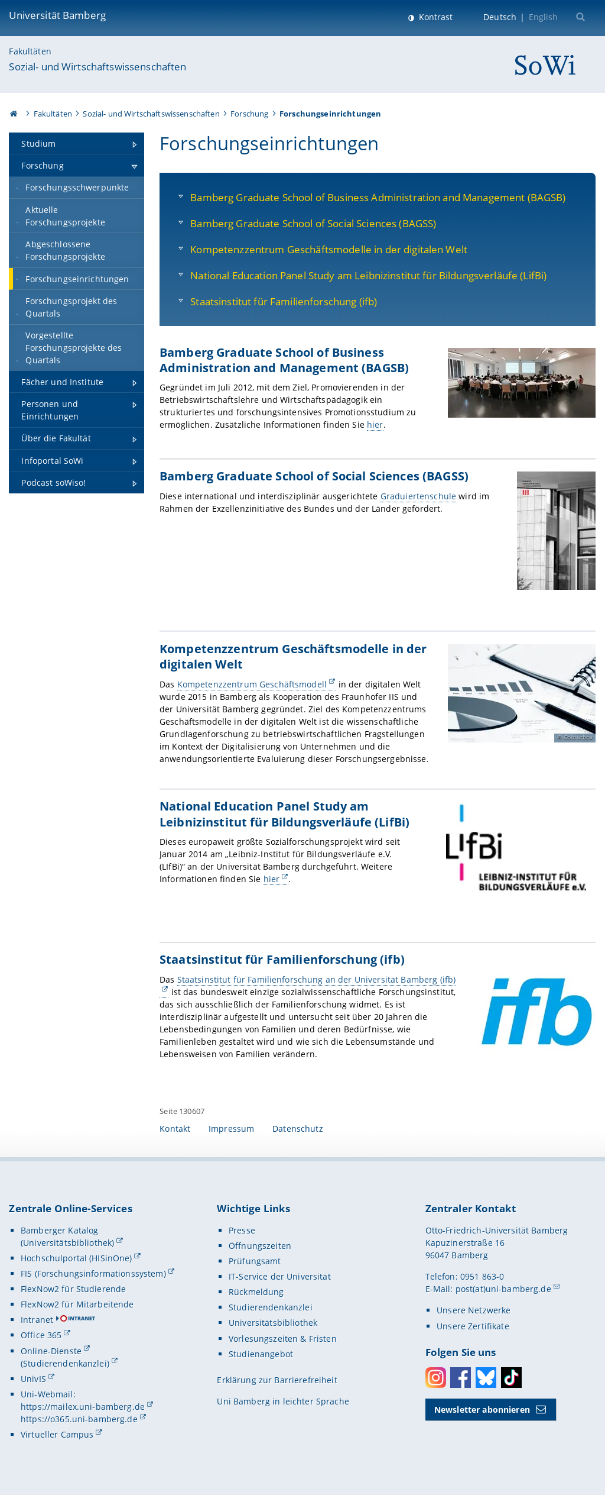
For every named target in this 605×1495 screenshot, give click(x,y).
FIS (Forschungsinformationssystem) (93, 1273)
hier (375, 424)
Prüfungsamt (255, 1261)
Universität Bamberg (57, 15)
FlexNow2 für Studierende (73, 1288)
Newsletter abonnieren (482, 1409)
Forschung (249, 113)
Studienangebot (261, 1354)
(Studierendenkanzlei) (65, 1363)
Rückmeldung (256, 1291)
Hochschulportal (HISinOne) (76, 1258)
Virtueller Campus (57, 1434)
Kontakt (175, 1128)
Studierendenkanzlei (271, 1307)
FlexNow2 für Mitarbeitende (77, 1304)
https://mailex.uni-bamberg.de (83, 1406)
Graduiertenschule (418, 496)
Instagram (435, 1377)
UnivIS (33, 1378)
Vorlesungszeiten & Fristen (283, 1338)
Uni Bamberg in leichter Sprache (283, 1401)
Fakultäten (30, 51)
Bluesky (486, 1377)
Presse (242, 1230)
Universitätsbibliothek (273, 1322)
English (543, 16)
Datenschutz (297, 1128)
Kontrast (435, 16)
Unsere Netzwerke (473, 1310)
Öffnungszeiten (260, 1245)
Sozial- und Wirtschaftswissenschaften (97, 66)
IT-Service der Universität (280, 1276)
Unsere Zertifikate (473, 1326)
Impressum (231, 1128)
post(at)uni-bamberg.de (503, 1288)
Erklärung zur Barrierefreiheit (277, 1380)
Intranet (37, 1319)
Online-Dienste (51, 1351)
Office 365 (41, 1335)
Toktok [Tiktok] (511, 1377)
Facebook (460, 1377)
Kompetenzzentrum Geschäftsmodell (252, 683)
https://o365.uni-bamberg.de (79, 1419)
